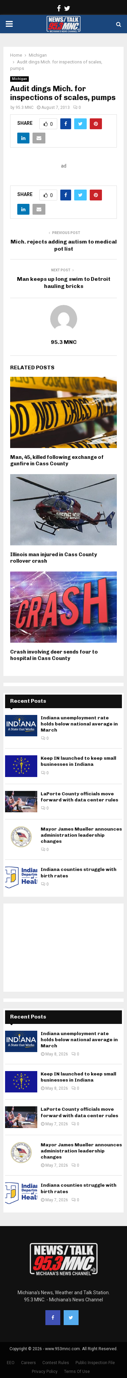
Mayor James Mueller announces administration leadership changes (81, 835)
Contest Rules (55, 1362)
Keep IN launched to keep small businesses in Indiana (78, 761)
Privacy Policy (45, 1371)
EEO (11, 1362)
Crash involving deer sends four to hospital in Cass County (54, 655)
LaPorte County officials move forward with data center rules (79, 797)
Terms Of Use (77, 1371)
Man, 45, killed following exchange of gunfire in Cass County (57, 460)
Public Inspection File (95, 1362)
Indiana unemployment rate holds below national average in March (79, 724)
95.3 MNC (25, 107)
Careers (28, 1362)
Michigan (19, 79)
